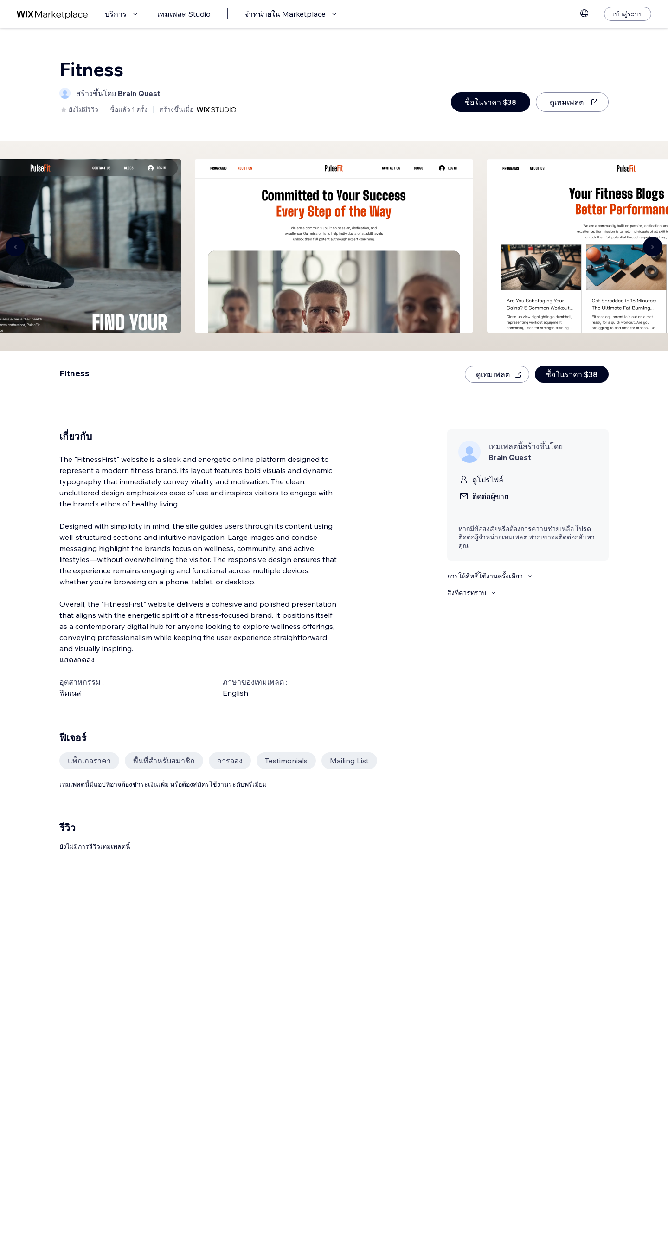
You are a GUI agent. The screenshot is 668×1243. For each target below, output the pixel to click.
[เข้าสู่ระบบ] (627, 14)
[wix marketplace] (52, 14)
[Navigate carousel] (15, 246)
